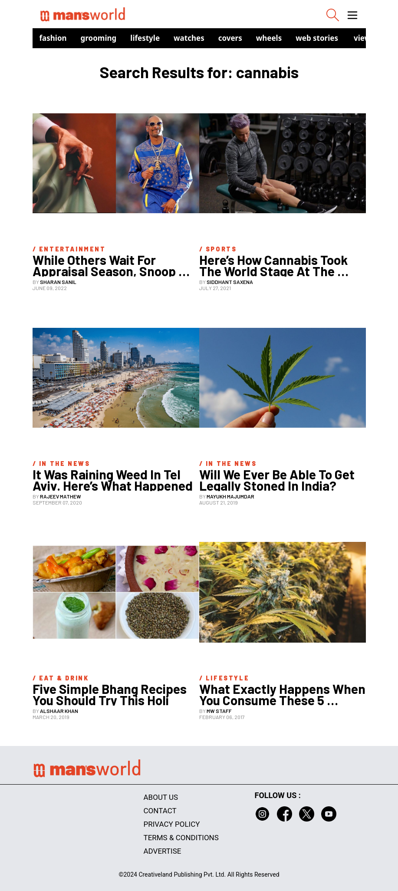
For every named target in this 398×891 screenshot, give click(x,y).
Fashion (53, 38)
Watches (189, 38)
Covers (230, 38)
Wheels (269, 38)
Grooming (99, 38)
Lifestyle (145, 38)
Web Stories (317, 38)
